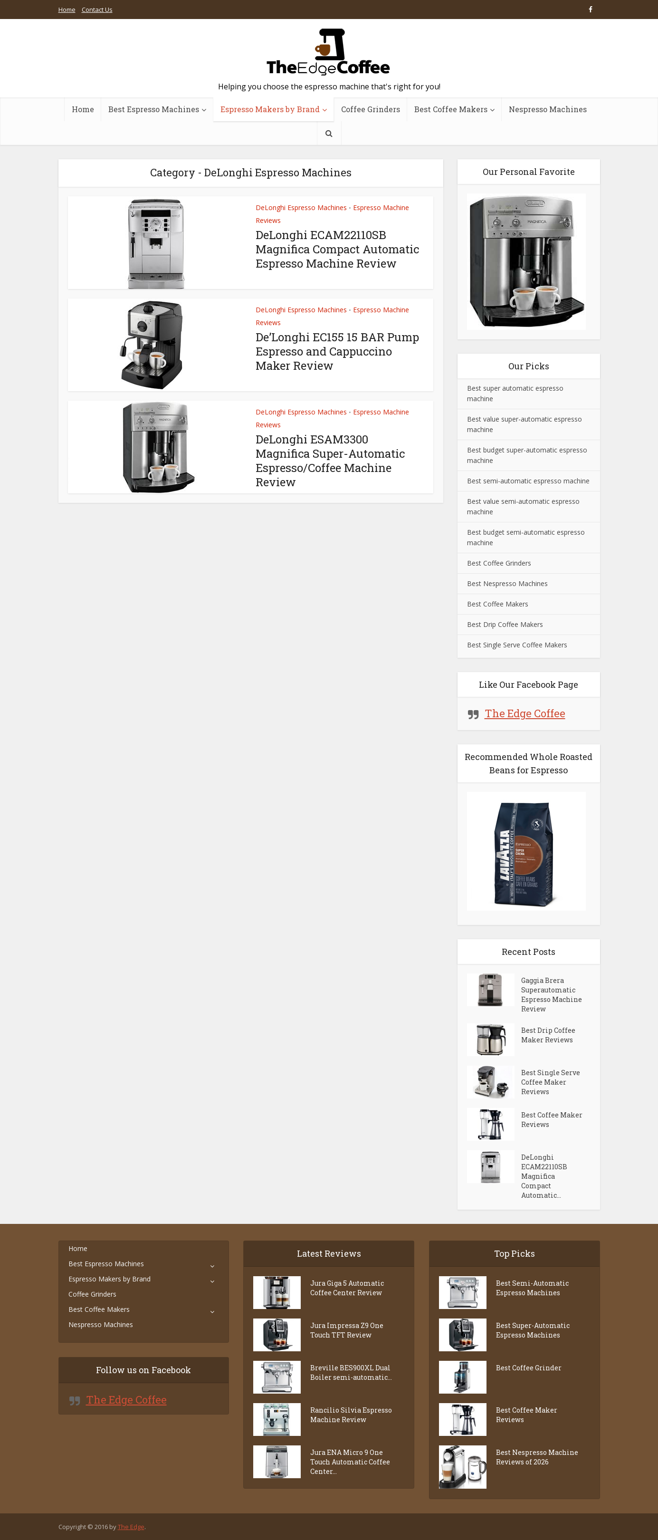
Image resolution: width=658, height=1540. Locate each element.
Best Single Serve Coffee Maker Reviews (550, 1082)
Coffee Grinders (370, 109)
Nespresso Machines (548, 109)
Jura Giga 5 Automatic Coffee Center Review (347, 1288)
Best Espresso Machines (153, 109)
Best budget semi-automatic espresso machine (526, 537)
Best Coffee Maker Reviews (551, 1119)
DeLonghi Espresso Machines (301, 207)
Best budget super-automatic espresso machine (527, 455)
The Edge (131, 1526)
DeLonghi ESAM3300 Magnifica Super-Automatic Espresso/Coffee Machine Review (330, 461)
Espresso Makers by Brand (270, 109)
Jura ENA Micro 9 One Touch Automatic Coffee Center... (350, 1462)
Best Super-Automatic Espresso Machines (533, 1330)
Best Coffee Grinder (529, 1367)
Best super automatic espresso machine (515, 393)
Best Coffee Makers (450, 109)
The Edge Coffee (525, 713)
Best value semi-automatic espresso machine (523, 506)
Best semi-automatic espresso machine (528, 480)
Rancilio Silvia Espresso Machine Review (351, 1414)
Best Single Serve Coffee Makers (517, 644)
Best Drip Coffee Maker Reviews (548, 1035)
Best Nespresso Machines (507, 583)
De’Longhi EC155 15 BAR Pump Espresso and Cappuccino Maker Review (337, 351)
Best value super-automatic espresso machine (524, 424)
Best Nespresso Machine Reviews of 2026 (537, 1457)
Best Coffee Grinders (499, 563)
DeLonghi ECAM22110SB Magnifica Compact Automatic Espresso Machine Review (337, 249)
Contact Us (97, 9)
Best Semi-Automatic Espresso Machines (532, 1288)
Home (67, 9)
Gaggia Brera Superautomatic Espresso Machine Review (551, 994)
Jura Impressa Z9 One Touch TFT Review (346, 1330)
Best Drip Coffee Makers (505, 624)
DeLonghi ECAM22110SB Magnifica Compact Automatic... (544, 1176)
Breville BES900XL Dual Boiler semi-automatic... (351, 1372)
